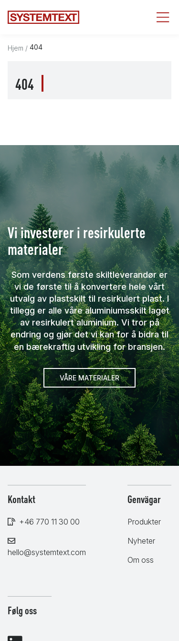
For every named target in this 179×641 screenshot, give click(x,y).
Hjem (15, 48)
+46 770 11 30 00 (49, 521)
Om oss (140, 560)
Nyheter (141, 541)
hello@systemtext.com (47, 552)
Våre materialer (89, 378)
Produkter (144, 521)
